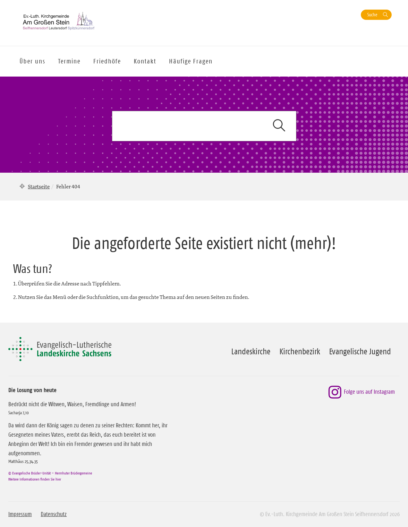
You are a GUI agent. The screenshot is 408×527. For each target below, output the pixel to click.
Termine (69, 61)
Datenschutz (54, 514)
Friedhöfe (107, 61)
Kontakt (145, 61)
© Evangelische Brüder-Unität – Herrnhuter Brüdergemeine (50, 473)
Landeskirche (250, 351)
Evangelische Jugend (360, 351)
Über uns (32, 61)
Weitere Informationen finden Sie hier (34, 479)
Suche (372, 15)
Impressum (20, 514)
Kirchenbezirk (299, 351)
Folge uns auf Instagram (361, 392)
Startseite (39, 186)
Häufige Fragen (191, 61)
